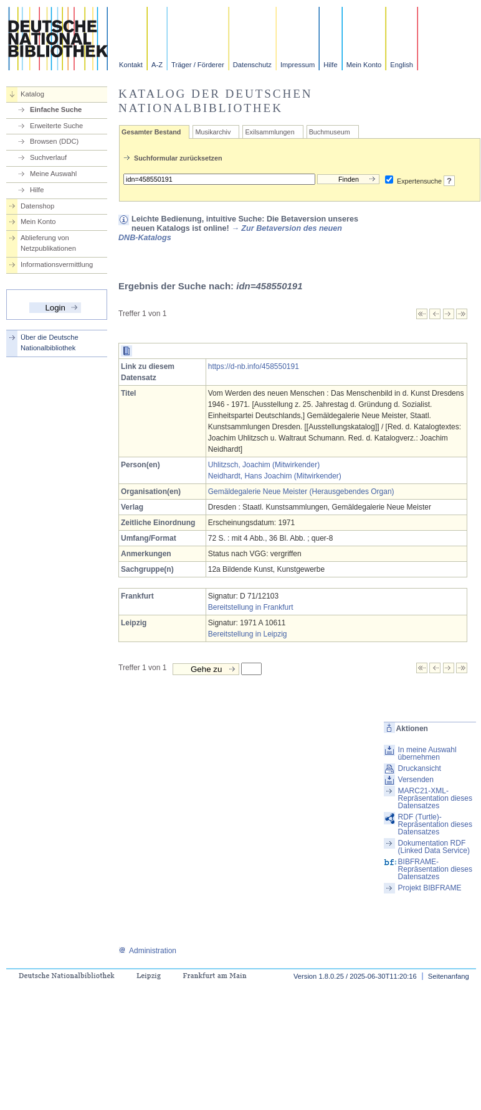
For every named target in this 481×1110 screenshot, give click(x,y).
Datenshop (37, 206)
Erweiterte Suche (56, 125)
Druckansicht (419, 768)
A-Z (157, 64)
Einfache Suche (56, 109)
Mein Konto (364, 64)
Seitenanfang (448, 976)
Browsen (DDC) (54, 141)
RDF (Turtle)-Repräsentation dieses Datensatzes (435, 824)
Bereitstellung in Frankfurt (250, 607)
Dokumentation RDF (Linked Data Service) (434, 847)
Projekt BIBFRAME (430, 888)
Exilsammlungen (269, 132)
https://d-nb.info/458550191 (253, 366)
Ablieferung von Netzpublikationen (48, 243)
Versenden (416, 779)
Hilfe (330, 64)
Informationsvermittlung (57, 264)
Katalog (32, 94)
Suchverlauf (48, 157)
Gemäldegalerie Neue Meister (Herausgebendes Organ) (301, 491)
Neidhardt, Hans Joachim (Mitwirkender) (274, 476)
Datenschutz (252, 64)
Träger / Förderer (197, 64)
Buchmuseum (329, 132)
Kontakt (131, 64)
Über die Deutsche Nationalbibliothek (50, 342)
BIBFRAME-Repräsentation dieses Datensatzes (435, 869)
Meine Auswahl (53, 173)
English (401, 64)
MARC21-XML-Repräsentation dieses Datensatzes (435, 798)
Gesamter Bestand (151, 132)
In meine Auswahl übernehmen (427, 753)
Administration (147, 950)
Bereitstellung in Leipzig (247, 634)
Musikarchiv (213, 132)
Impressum (297, 64)
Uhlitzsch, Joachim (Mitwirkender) (264, 464)
